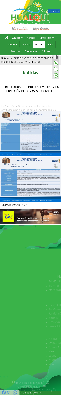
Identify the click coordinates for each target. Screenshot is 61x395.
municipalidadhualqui (27, 390)
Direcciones (45, 37)
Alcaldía (16, 37)
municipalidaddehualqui (30, 387)
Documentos (31, 51)
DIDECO (11, 44)
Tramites (15, 51)
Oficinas (46, 51)
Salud (50, 44)
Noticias (39, 44)
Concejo (31, 37)
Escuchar (54, 11)
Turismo (26, 44)
